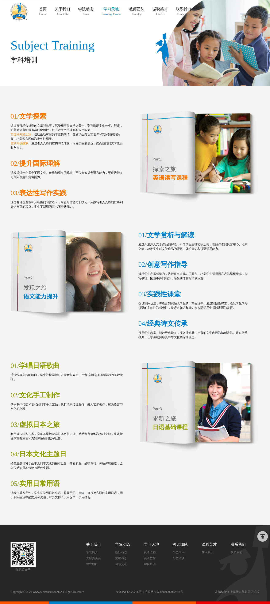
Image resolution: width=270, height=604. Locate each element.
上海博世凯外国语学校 (244, 591)
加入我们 (207, 552)
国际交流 (121, 564)
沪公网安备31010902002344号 (164, 591)
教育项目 (92, 564)
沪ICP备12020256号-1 (130, 591)
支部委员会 (93, 558)
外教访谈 (179, 558)
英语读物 (150, 552)
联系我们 (236, 552)
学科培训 (150, 564)
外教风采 (179, 552)
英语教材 (150, 558)
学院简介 (92, 552)
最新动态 (121, 552)
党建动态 (121, 558)
